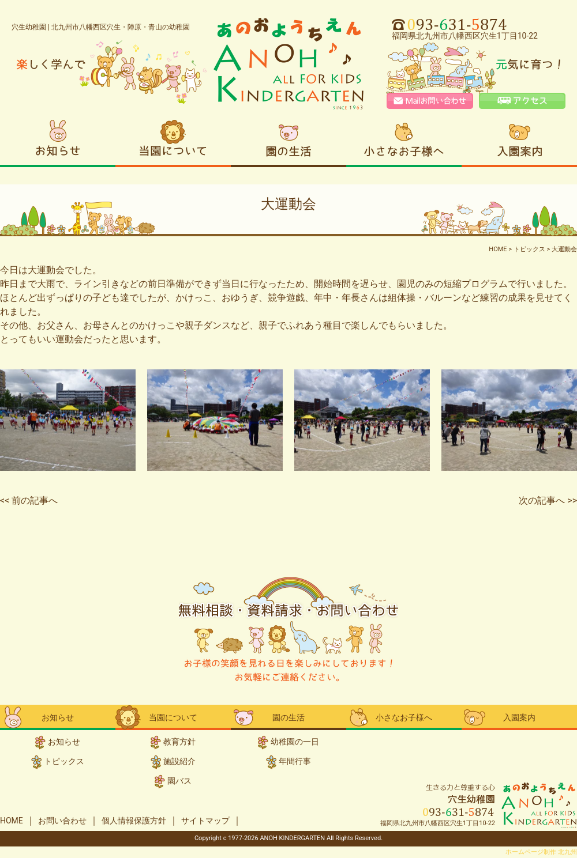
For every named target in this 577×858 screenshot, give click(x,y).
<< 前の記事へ (29, 500)
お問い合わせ (62, 820)
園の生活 (288, 141)
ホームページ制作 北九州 (541, 852)
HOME (11, 820)
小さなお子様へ (404, 141)
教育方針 (179, 741)
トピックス (64, 761)
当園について (173, 141)
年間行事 (295, 761)
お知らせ (57, 141)
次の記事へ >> (548, 500)
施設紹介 (179, 761)
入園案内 (519, 141)
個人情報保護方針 (134, 820)
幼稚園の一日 (295, 741)
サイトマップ (205, 820)
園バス (179, 780)
